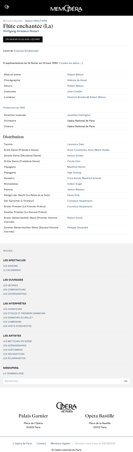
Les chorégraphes (15, 294)
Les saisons (10, 266)
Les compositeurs (14, 290)
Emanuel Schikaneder (26, 51)
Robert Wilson (75, 74)
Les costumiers (13, 350)
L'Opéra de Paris (22, 443)
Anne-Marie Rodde (99, 150)
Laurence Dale (75, 144)
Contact (41, 443)
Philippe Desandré (77, 227)
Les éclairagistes (14, 358)
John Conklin (74, 91)
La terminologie (13, 374)
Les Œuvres (10, 285)
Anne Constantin (77, 150)
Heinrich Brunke (76, 97)
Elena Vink (73, 195)
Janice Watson (75, 189)
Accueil (8, 251)
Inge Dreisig (74, 172)
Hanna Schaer (75, 155)
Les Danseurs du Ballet (18, 318)
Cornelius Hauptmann (79, 201)
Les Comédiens (12, 322)
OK (126, 381)
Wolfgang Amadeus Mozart (21, 31)
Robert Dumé (75, 218)
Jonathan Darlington (79, 115)
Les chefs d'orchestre (17, 326)
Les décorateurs (14, 354)
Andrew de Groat (77, 80)
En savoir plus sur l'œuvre (23, 39)
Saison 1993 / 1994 (36, 21)
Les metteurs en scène (17, 341)
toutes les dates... (71, 63)
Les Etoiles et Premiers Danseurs (24, 313)
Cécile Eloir (73, 161)
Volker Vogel (74, 184)
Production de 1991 (14, 107)
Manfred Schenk (91, 178)
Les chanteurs (12, 309)
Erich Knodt (74, 178)
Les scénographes (14, 346)
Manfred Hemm (76, 167)
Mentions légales (60, 443)
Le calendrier (12, 270)
